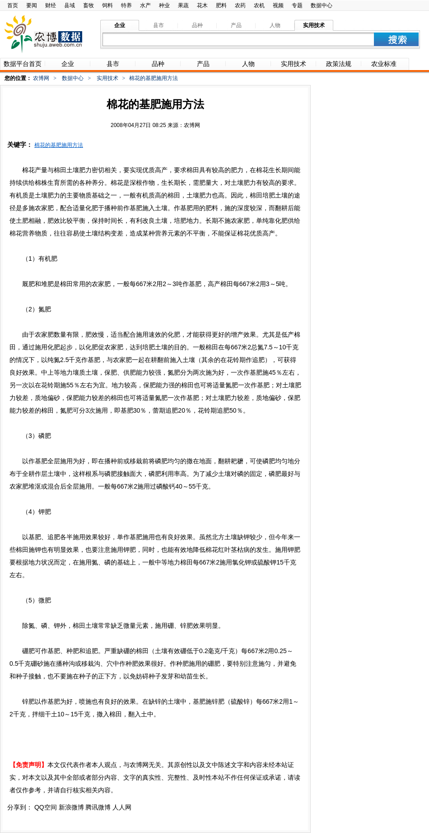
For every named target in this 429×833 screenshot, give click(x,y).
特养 (126, 5)
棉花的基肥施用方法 (58, 145)
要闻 (31, 5)
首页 (12, 5)
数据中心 (321, 5)
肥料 (221, 5)
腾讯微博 (98, 807)
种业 (164, 5)
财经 (50, 5)
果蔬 (183, 5)
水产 (145, 5)
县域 (69, 5)
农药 (240, 5)
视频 (278, 5)
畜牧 (88, 5)
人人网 (121, 807)
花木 (202, 5)
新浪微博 (71, 807)
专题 (297, 5)
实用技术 (107, 78)
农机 (259, 5)
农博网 (41, 78)
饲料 (107, 5)
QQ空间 (45, 807)
